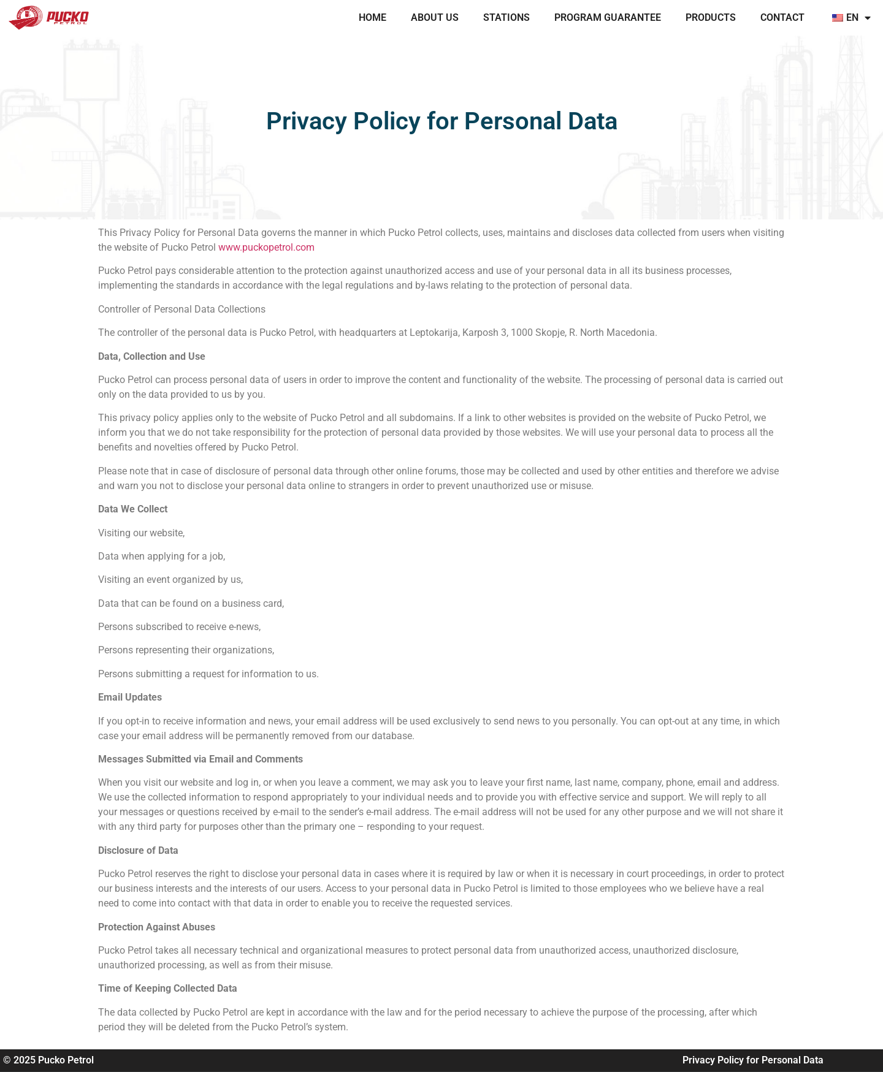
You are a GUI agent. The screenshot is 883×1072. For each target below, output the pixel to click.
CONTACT (782, 17)
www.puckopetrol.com (266, 247)
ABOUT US (435, 17)
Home (372, 17)
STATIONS (506, 17)
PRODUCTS (711, 17)
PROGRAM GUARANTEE (607, 17)
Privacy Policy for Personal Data (753, 1060)
